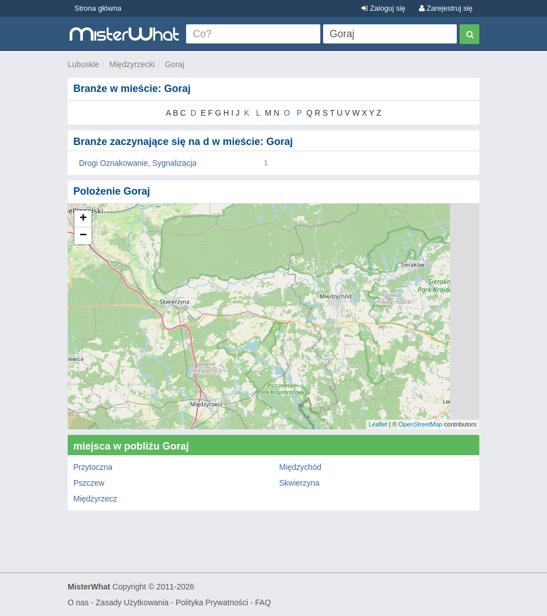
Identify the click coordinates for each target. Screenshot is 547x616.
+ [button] (83, 218)
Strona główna (97, 8)
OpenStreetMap (421, 424)
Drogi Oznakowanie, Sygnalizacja (138, 163)
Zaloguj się (383, 8)
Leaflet (378, 424)
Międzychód (300, 467)
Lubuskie (83, 64)
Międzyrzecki (132, 64)
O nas (78, 602)
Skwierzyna (299, 482)
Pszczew (88, 482)
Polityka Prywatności (211, 602)
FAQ (263, 602)
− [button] (83, 235)
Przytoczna (92, 467)
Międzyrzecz (95, 498)
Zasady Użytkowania (132, 602)
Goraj (174, 64)
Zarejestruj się (446, 8)
